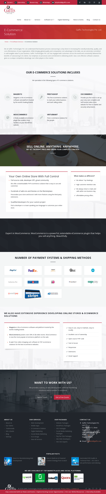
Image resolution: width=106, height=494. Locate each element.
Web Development (37, 423)
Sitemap (8, 437)
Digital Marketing (36, 431)
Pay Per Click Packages (64, 436)
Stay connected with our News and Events (20, 492)
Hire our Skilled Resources (74, 492)
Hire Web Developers (63, 439)
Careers (10, 2)
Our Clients (9, 426)
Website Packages (62, 423)
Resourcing (34, 2)
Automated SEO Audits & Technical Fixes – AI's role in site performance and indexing (90, 460)
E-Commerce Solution (38, 428)
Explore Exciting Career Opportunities (50, 492)
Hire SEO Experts (61, 442)
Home (6, 42)
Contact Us (75, 489)
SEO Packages (61, 428)
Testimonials (10, 428)
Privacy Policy (65, 489)
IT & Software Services (16, 42)
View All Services (36, 439)
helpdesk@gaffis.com (62, 2)
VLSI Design (35, 437)
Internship (21, 2)
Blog (7, 434)
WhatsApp (46, 2)
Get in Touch (42, 397)
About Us (9, 423)
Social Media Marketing (39, 434)
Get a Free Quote (62, 397)
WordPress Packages (63, 426)
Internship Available (93, 492)
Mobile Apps (35, 426)
